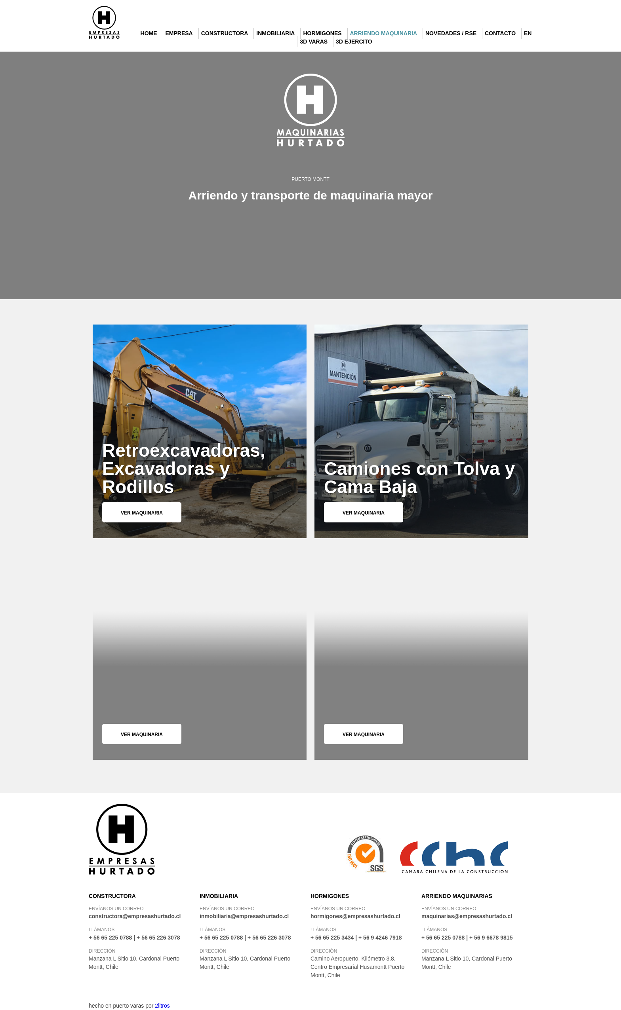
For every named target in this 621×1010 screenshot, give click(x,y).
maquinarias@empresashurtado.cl (466, 916)
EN (527, 33)
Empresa (179, 33)
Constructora (224, 33)
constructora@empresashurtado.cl (135, 916)
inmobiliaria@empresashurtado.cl (244, 916)
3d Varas (314, 41)
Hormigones (322, 33)
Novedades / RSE (450, 33)
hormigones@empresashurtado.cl (355, 916)
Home (149, 33)
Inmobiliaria (275, 33)
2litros (162, 1005)
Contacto (500, 33)
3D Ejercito (354, 41)
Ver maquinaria (142, 513)
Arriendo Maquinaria (383, 33)
